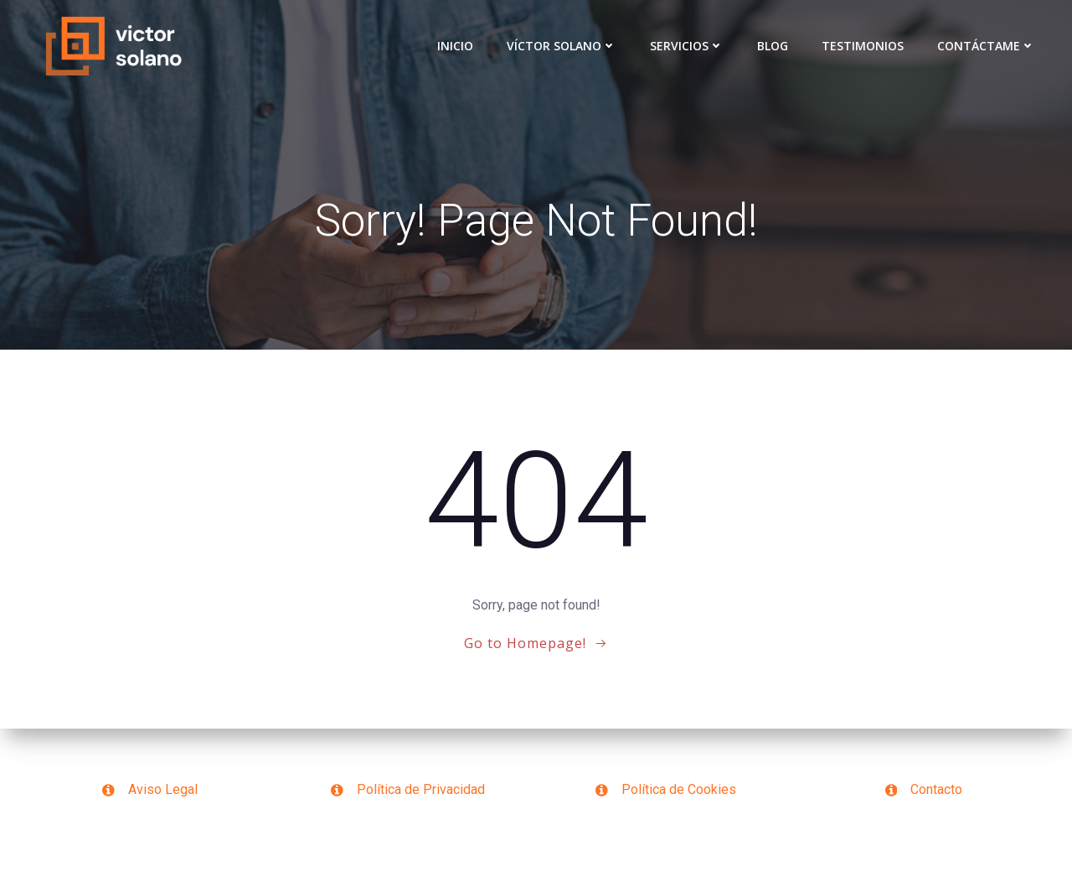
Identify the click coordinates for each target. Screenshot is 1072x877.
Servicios (687, 46)
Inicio (455, 46)
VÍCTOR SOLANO (561, 46)
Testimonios (863, 46)
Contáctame (986, 46)
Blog (772, 46)
